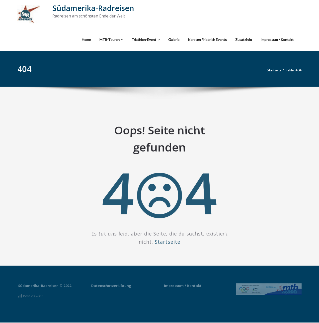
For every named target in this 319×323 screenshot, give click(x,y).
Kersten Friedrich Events (207, 39)
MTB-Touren (111, 39)
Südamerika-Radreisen (93, 8)
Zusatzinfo (243, 39)
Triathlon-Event (146, 39)
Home (86, 39)
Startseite (271, 70)
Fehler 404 (293, 70)
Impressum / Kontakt (277, 39)
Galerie (173, 39)
